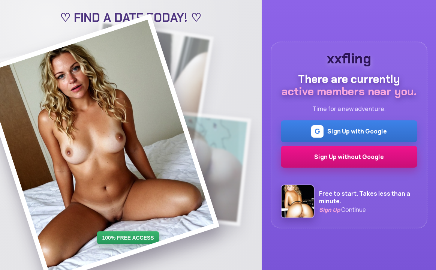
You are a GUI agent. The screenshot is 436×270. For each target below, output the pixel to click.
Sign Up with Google (349, 131)
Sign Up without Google (349, 157)
